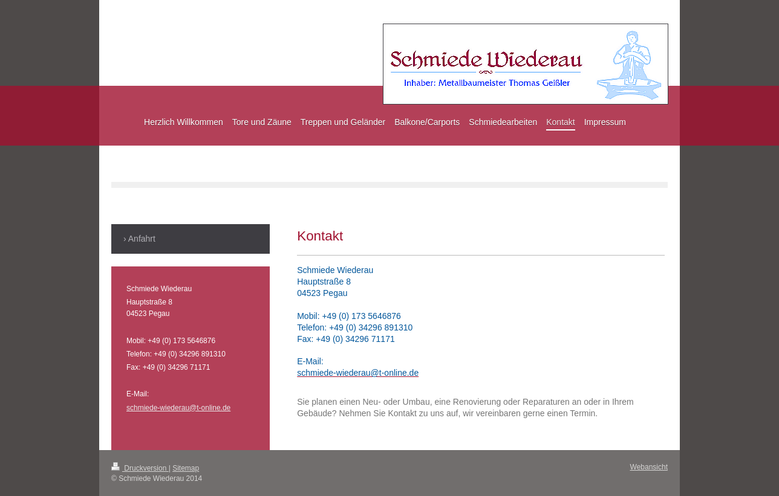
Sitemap (185, 468)
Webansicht (649, 467)
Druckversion (140, 468)
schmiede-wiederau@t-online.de (178, 408)
